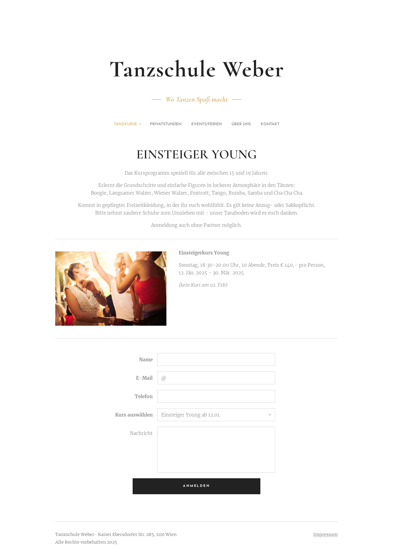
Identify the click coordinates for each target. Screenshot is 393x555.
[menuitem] (179, 124)
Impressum (325, 534)
